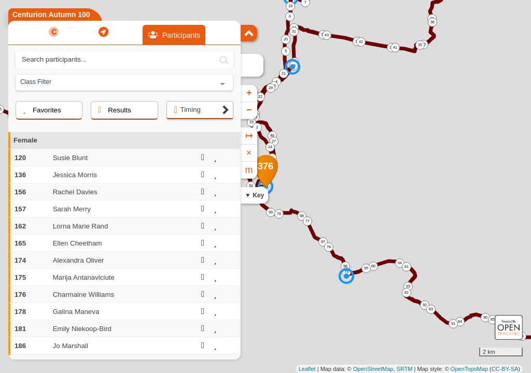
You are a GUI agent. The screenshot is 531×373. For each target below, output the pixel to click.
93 (408, 286)
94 (400, 263)
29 (271, 87)
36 (432, 22)
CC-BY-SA (505, 369)
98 (302, 215)
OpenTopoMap (469, 369)
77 (307, 221)
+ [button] (249, 93)
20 (286, 39)
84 (460, 321)
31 (294, 31)
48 (272, 135)
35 (420, 44)
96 (345, 266)
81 (406, 266)
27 (274, 141)
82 (406, 292)
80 (373, 266)
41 (395, 47)
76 (279, 213)
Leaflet (307, 369)
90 (485, 317)
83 (431, 309)
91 (453, 323)
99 (271, 212)
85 (493, 319)
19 (290, 6)
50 (251, 185)
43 (327, 35)
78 (329, 247)
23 (251, 122)
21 (284, 73)
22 (260, 96)
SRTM (405, 369)
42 (361, 41)
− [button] (249, 110)
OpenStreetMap (373, 369)
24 (270, 147)
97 (323, 241)
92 (425, 305)
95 (366, 268)
